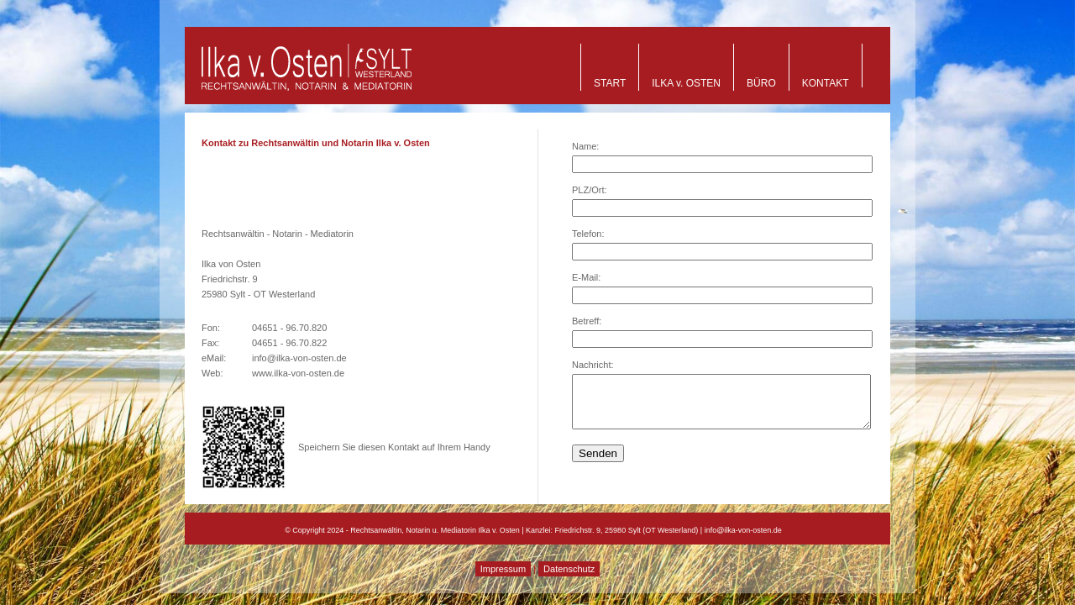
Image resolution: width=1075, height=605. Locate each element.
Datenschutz (569, 569)
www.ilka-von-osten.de (298, 373)
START (610, 83)
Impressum (503, 569)
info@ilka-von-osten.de (299, 358)
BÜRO (761, 83)
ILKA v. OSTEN (686, 83)
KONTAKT (825, 83)
